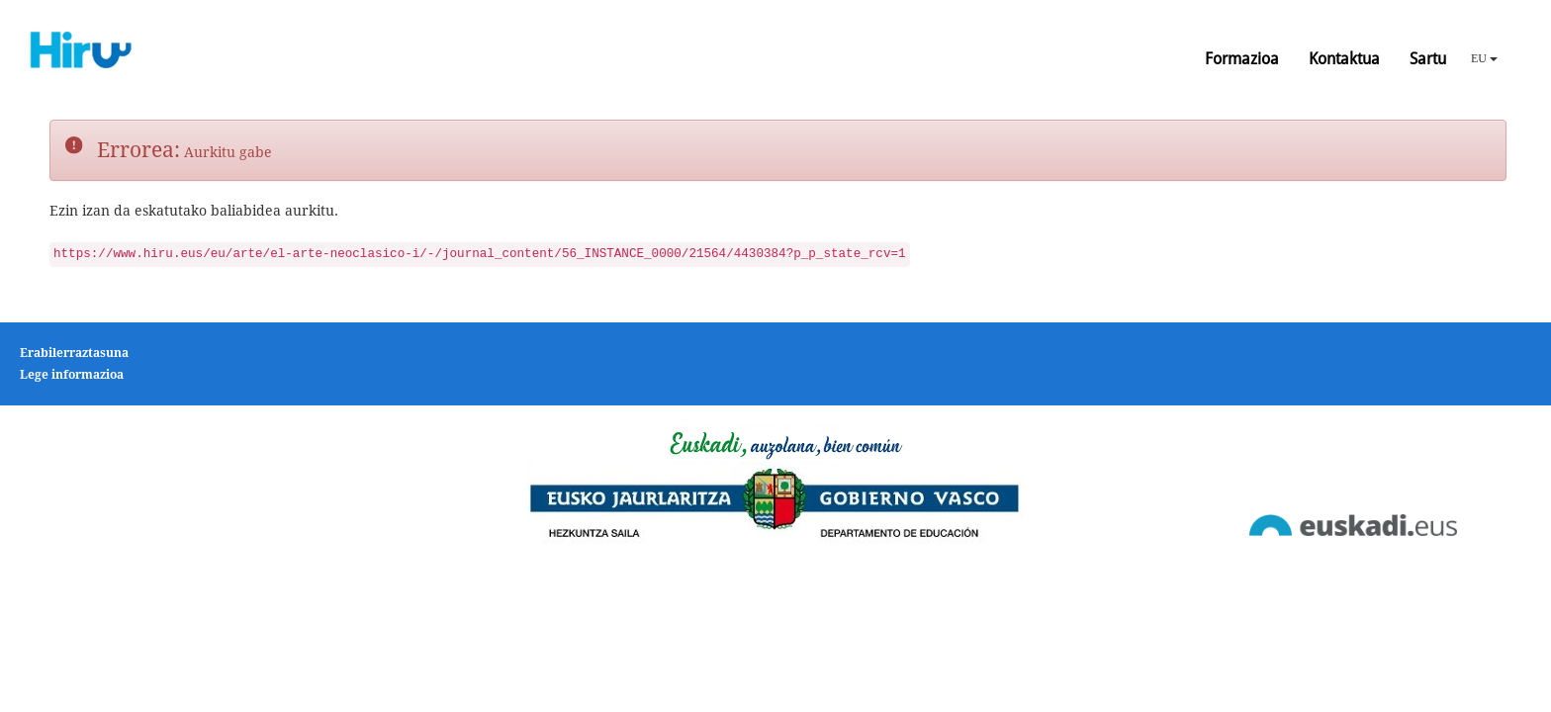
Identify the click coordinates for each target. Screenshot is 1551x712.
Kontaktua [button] (1344, 58)
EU (1484, 58)
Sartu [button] (1428, 58)
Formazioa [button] (1242, 58)
